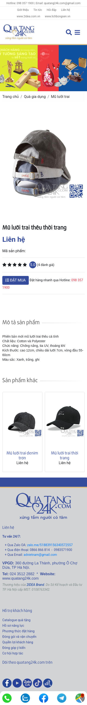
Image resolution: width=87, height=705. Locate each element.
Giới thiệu (23, 10)
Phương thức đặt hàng (18, 631)
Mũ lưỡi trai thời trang (64, 455)
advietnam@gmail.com (40, 555)
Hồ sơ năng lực (13, 625)
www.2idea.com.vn (28, 16)
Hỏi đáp (51, 10)
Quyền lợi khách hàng (17, 642)
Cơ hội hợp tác (12, 653)
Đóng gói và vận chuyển (19, 636)
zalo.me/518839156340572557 (50, 545)
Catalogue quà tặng (16, 620)
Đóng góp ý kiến (13, 648)
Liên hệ (65, 10)
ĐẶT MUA (15, 280)
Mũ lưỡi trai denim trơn (22, 455)
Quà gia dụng (35, 96)
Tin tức (37, 10)
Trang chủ (10, 96)
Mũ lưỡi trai (60, 96)
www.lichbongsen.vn (57, 16)
